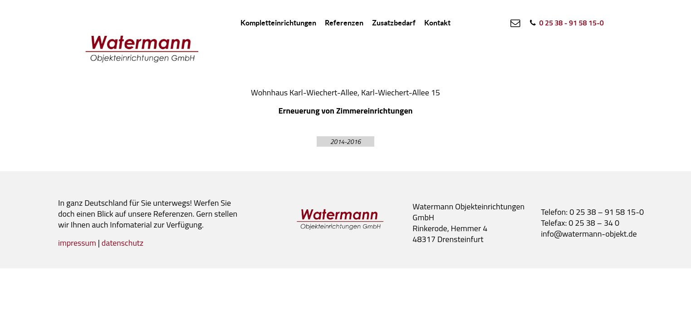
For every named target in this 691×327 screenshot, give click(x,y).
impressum (77, 243)
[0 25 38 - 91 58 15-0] (566, 23)
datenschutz (123, 243)
